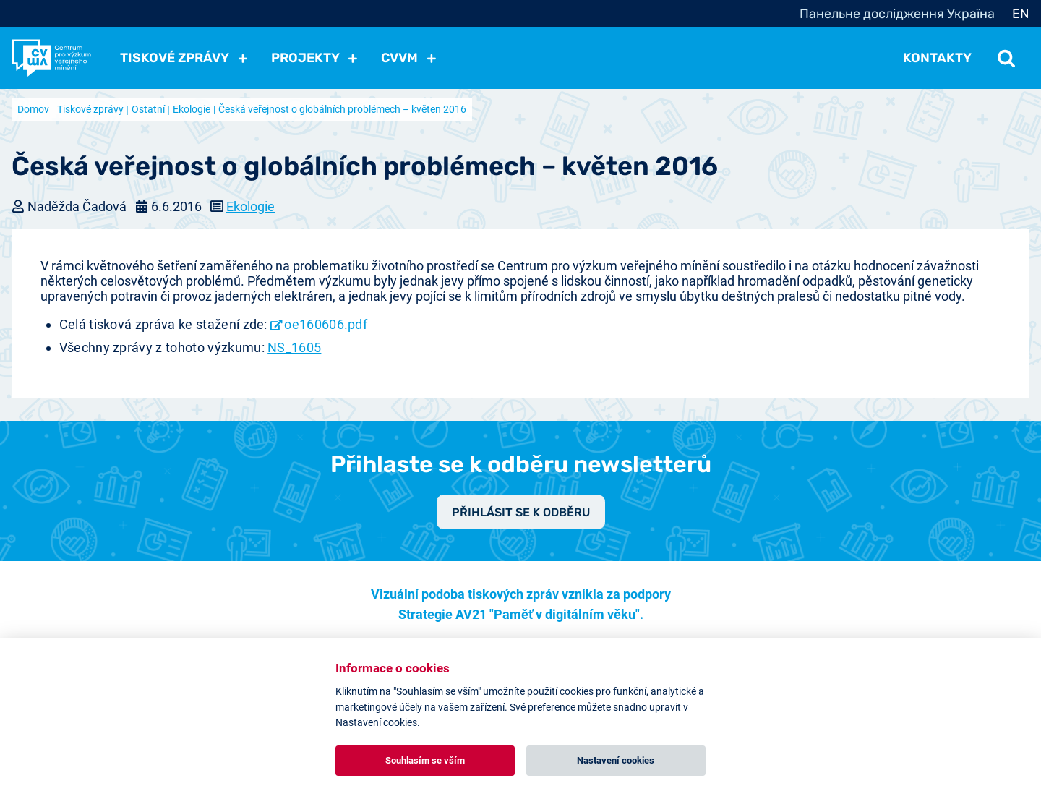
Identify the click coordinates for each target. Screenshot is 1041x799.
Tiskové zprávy (90, 109)
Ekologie (191, 109)
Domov (33, 109)
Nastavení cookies (615, 760)
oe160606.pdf (325, 324)
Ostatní (148, 109)
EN (1020, 14)
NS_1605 (294, 347)
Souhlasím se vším (425, 760)
